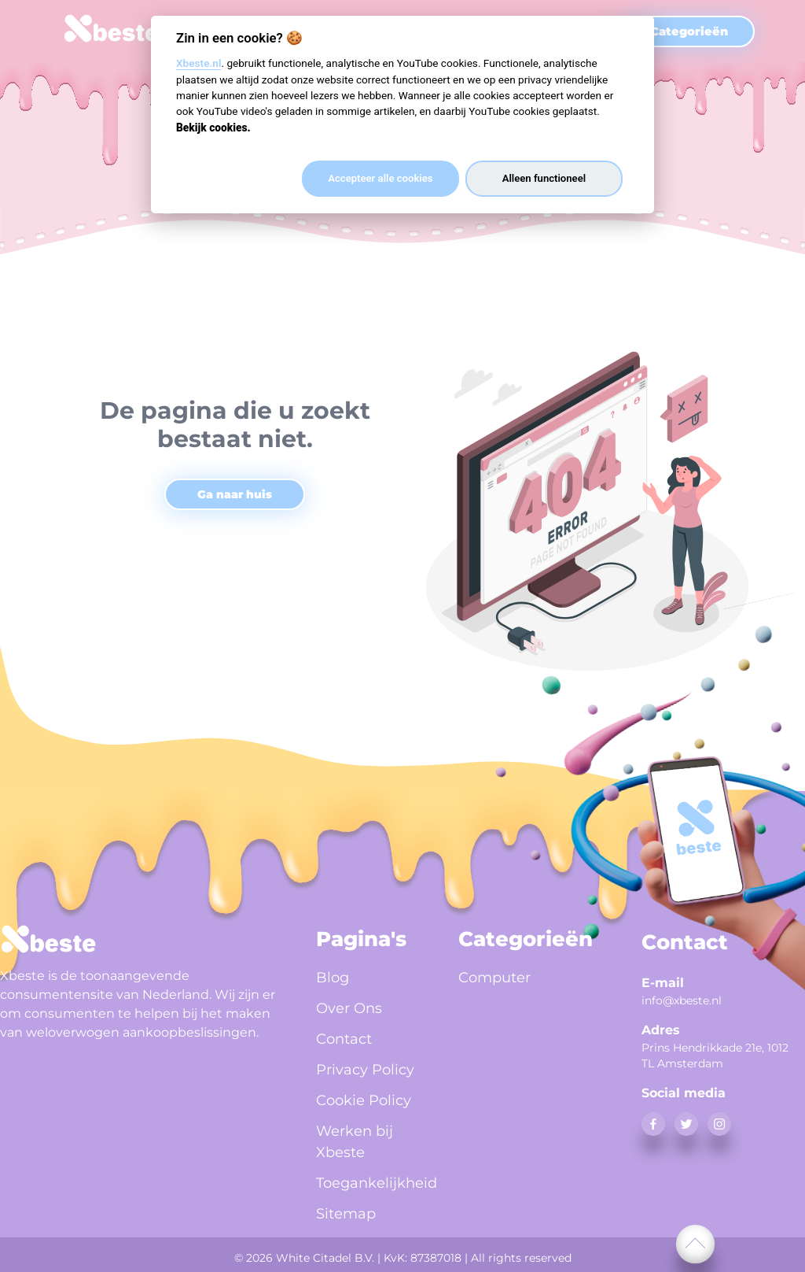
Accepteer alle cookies (380, 178)
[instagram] (719, 1124)
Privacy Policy (365, 1069)
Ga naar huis (234, 494)
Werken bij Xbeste (354, 1141)
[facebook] (653, 1124)
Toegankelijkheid (368, 1183)
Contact (344, 1039)
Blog (332, 977)
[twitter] (686, 1124)
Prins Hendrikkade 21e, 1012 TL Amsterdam (714, 1055)
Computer (494, 977)
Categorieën (689, 31)
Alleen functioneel (544, 178)
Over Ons (349, 1008)
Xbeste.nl (198, 63)
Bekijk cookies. (213, 127)
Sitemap (346, 1213)
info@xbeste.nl (681, 1000)
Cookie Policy (363, 1100)
